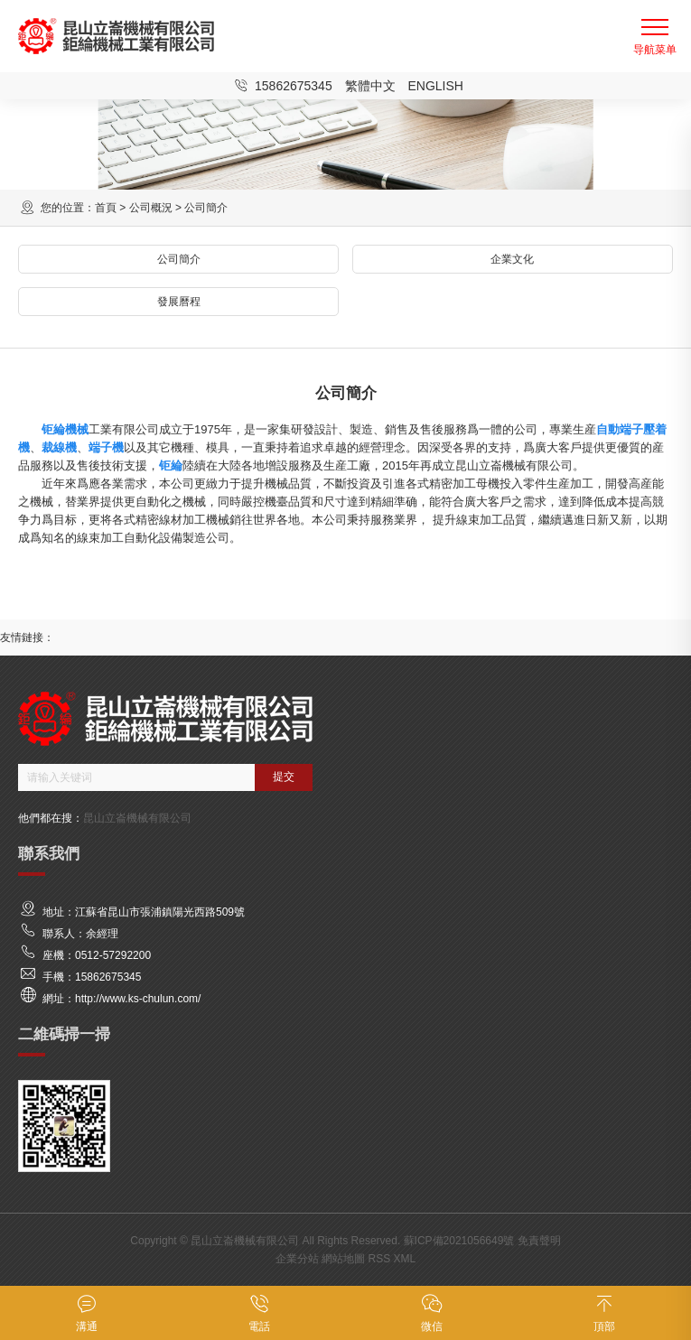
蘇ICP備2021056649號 (459, 1240)
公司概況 (151, 207)
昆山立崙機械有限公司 (137, 818)
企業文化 (512, 259)
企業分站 (297, 1258)
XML (405, 1258)
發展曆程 (179, 301)
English (434, 86)
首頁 (106, 207)
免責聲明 (539, 1240)
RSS (379, 1258)
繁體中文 (370, 86)
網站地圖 (343, 1258)
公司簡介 (179, 259)
